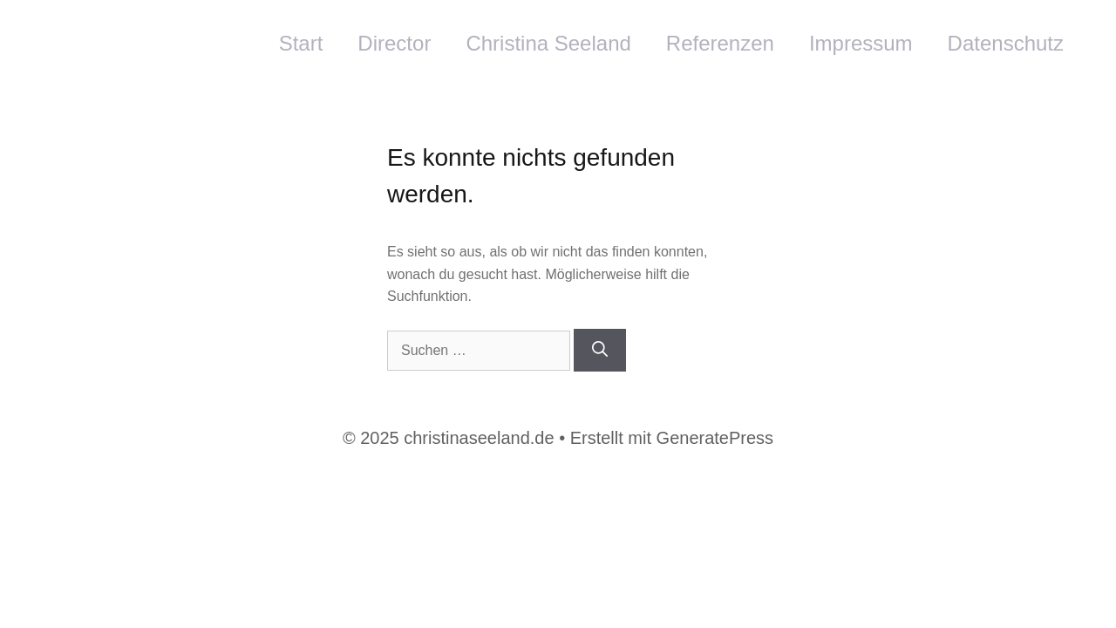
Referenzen (720, 43)
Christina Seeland (548, 43)
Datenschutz (1006, 43)
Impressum (861, 43)
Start (301, 43)
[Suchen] (600, 350)
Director (394, 43)
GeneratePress (715, 437)
